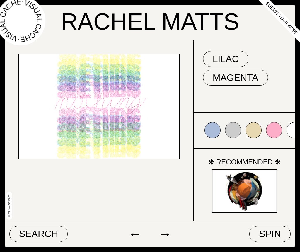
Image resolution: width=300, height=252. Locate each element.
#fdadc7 (274, 130)
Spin (270, 234)
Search (38, 234)
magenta (235, 77)
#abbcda (212, 130)
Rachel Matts (150, 21)
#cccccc (233, 130)
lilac (226, 59)
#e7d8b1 (254, 130)
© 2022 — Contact (9, 206)
